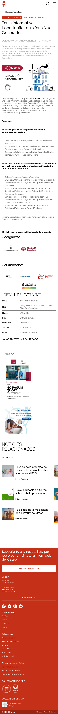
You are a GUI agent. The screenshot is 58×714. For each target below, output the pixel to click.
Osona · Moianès (7, 649)
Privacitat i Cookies (50, 712)
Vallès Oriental (6, 652)
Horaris (4, 627)
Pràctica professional (34, 18)
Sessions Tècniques (12, 18)
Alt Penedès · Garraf (8, 638)
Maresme (5, 645)
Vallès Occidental (8, 656)
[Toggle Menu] (54, 4)
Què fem (5, 616)
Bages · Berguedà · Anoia (10, 641)
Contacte (5, 623)
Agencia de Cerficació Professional (13, 674)
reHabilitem (36, 98)
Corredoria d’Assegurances (11, 667)
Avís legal (39, 712)
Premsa (4, 620)
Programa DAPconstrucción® (11, 670)
